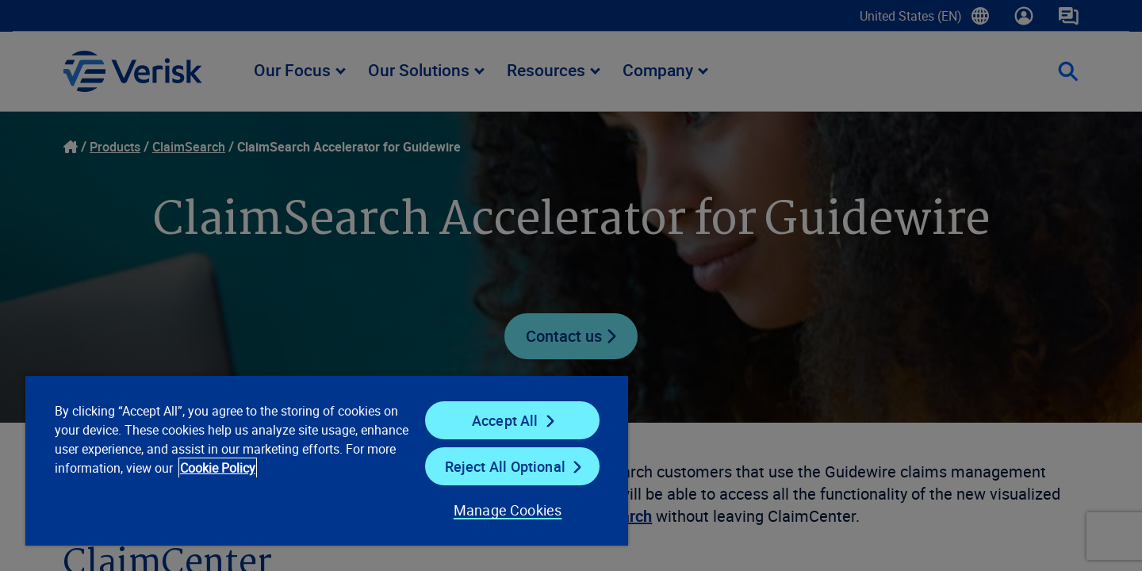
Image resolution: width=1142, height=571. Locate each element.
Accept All (505, 420)
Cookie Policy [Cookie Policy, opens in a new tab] (217, 468)
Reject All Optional (505, 466)
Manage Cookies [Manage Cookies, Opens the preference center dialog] (508, 509)
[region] (326, 460)
